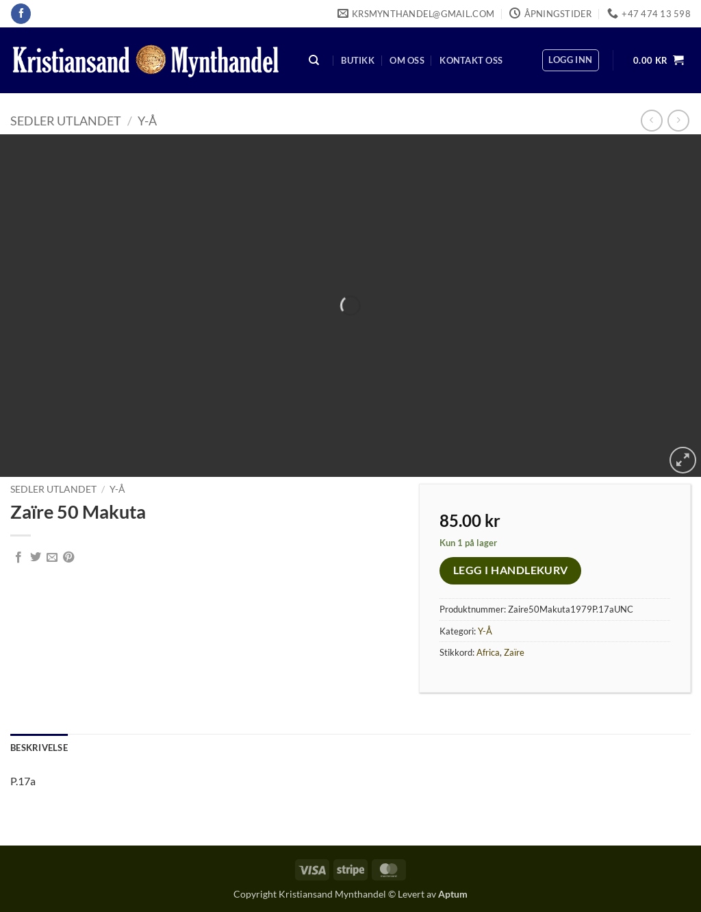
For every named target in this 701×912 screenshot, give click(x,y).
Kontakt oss (470, 60)
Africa (488, 652)
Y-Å (147, 120)
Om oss (407, 60)
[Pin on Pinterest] (68, 558)
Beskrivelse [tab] (39, 747)
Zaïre (514, 652)
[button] (570, 60)
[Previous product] (678, 120)
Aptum (453, 894)
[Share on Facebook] (18, 558)
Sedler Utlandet (65, 120)
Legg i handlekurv (510, 570)
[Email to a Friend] (52, 558)
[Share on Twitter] (35, 558)
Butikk (357, 60)
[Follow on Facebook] (21, 13)
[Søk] (314, 60)
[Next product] (651, 120)
